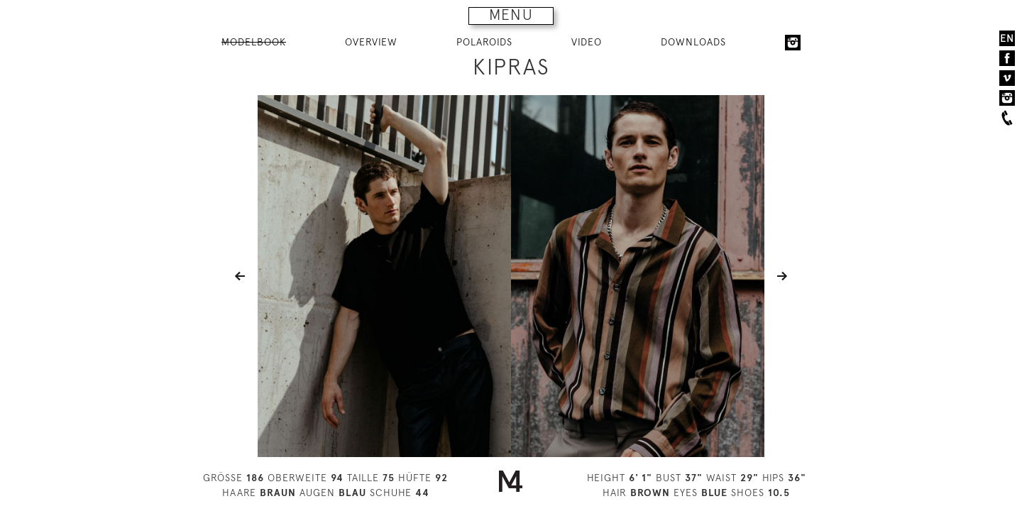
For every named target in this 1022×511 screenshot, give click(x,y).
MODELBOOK (253, 41)
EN (1007, 38)
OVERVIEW (371, 41)
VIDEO (586, 41)
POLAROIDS (484, 41)
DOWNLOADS (693, 41)
